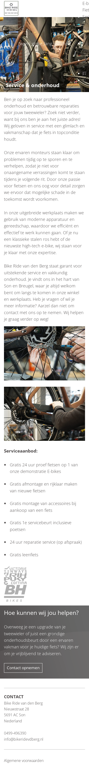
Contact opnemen (23, 667)
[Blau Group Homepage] (11, 8)
